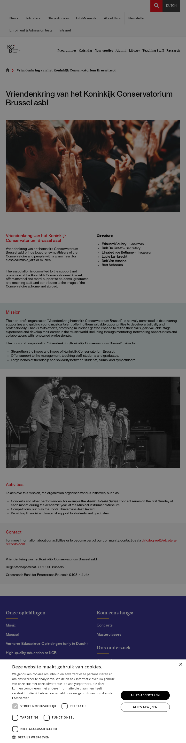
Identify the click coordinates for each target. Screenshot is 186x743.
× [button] (180, 664)
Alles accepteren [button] (145, 695)
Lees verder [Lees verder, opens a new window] (20, 698)
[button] (64, 737)
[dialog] (93, 371)
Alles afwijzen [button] (145, 707)
